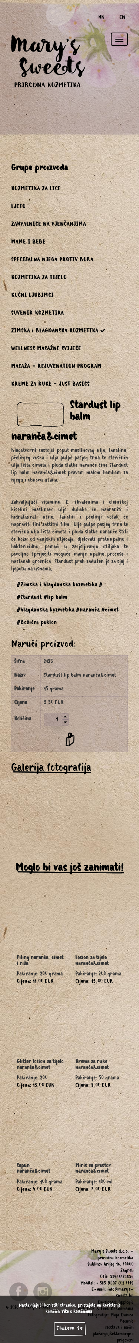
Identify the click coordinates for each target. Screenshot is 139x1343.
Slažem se (69, 1329)
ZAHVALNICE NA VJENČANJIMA (48, 225)
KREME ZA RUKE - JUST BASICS (50, 385)
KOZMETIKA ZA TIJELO (39, 278)
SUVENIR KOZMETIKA (37, 314)
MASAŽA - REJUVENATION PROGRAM (56, 367)
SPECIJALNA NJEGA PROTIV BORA (52, 260)
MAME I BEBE (28, 242)
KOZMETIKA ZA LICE (36, 189)
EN (122, 18)
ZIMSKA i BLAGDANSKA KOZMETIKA (58, 331)
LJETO (18, 207)
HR (101, 18)
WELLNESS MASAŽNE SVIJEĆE (46, 349)
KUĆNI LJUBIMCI (32, 296)
